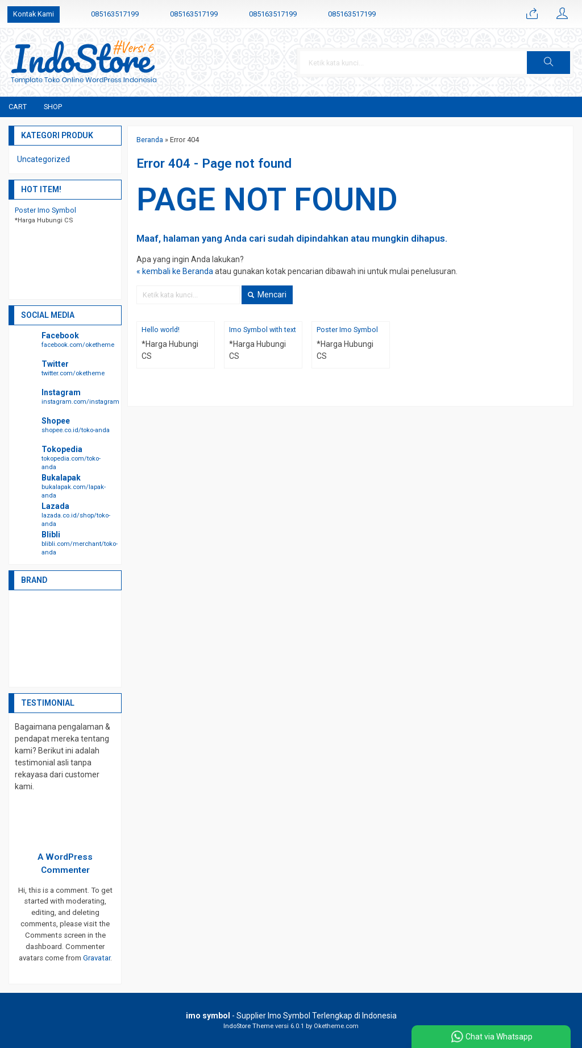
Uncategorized (43, 159)
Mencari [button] (267, 294)
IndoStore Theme (248, 1026)
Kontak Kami (33, 14)
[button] (548, 62)
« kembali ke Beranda (174, 271)
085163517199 (115, 14)
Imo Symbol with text (262, 329)
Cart (18, 106)
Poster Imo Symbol (347, 329)
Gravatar (96, 958)
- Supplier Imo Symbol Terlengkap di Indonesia (291, 1015)
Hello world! (161, 329)
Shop (53, 106)
